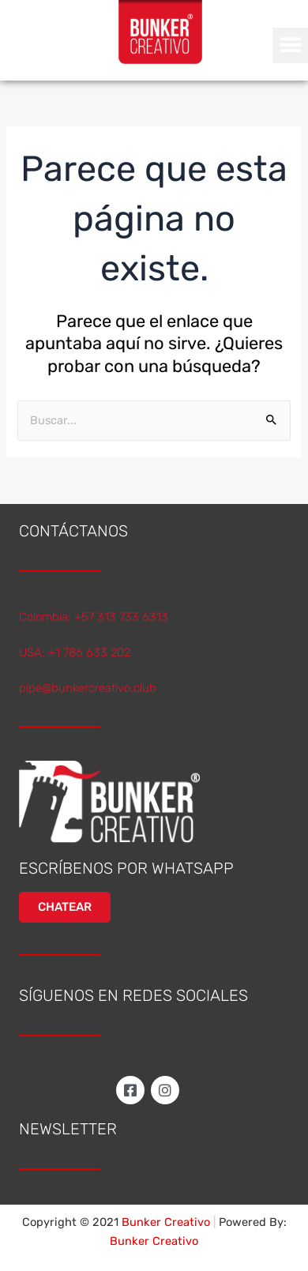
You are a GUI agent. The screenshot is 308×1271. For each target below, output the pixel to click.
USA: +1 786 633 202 (74, 652)
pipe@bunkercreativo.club (87, 688)
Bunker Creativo (154, 1241)
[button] (290, 45)
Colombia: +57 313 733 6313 (93, 617)
